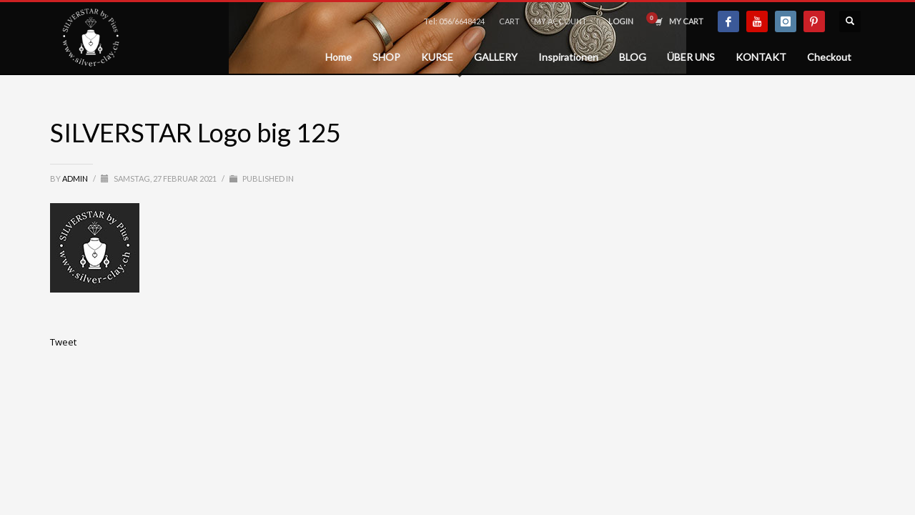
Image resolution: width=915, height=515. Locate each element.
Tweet (63, 341)
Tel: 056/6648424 (454, 21)
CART (509, 21)
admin (75, 178)
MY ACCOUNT (560, 21)
